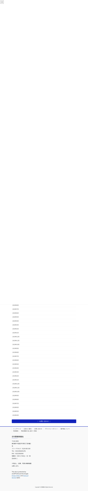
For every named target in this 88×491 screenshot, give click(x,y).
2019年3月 (15, 372)
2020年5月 (15, 317)
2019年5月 (15, 364)
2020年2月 (15, 329)
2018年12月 (15, 384)
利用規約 (15, 431)
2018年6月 (15, 407)
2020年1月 (15, 333)
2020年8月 (15, 305)
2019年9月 (15, 348)
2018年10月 (15, 391)
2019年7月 (15, 356)
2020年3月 (15, 325)
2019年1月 (15, 380)
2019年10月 (15, 344)
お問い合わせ (38, 429)
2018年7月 (15, 403)
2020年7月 (15, 309)
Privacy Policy (16, 476)
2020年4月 (15, 321)
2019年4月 (15, 368)
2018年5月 (15, 411)
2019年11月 (15, 340)
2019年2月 (15, 376)
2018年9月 (15, 395)
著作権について (65, 429)
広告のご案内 (28, 429)
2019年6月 (15, 360)
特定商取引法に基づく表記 (29, 431)
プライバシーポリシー (51, 429)
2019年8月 (15, 352)
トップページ (17, 429)
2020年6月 (15, 313)
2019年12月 (15, 337)
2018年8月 (15, 399)
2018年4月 (15, 415)
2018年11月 (15, 388)
